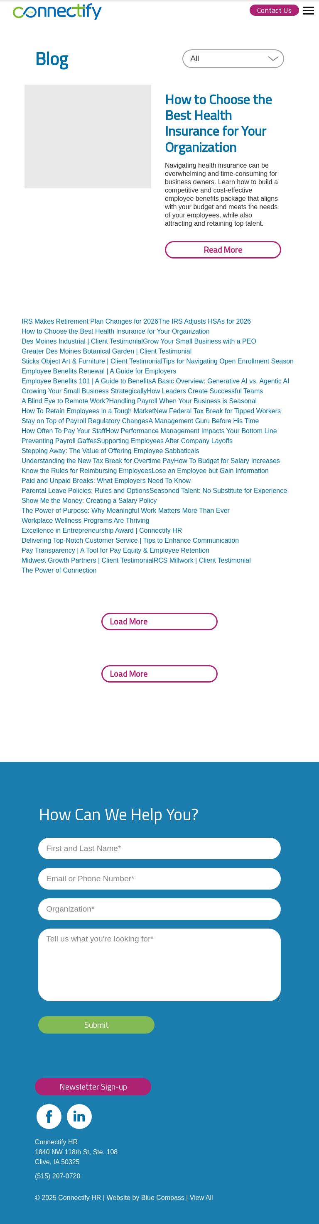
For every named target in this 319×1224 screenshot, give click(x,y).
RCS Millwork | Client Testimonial (202, 560)
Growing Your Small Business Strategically (84, 391)
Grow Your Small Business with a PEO (199, 341)
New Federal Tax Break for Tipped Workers (217, 411)
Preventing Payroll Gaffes (59, 440)
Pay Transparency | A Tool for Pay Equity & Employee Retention (115, 550)
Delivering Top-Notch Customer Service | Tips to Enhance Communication (130, 540)
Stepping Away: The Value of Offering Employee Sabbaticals (110, 450)
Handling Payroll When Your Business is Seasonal (183, 401)
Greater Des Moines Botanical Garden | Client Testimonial (106, 351)
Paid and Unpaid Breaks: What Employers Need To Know (106, 480)
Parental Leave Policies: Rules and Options (86, 490)
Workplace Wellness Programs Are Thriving (86, 520)
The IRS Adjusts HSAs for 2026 (204, 321)
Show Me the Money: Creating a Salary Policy (89, 500)
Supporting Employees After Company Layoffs (165, 440)
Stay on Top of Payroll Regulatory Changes (85, 420)
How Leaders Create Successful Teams (205, 391)
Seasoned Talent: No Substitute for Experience (218, 490)
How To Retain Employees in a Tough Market (88, 411)
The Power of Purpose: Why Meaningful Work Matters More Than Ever (126, 510)
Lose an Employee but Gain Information (210, 470)
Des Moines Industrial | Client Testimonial (82, 341)
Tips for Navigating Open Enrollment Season (228, 361)
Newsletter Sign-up (93, 1086)
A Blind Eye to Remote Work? (65, 401)
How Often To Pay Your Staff (64, 430)
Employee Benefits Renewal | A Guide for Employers (99, 371)
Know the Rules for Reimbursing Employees (87, 470)
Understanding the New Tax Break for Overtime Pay (98, 460)
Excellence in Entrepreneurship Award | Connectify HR (102, 530)
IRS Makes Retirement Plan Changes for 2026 (90, 321)
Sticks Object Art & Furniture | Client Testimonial (92, 361)
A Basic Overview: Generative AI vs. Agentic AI (221, 381)
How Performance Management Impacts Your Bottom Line (191, 430)
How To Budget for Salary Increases (227, 460)
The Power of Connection (59, 570)
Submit (96, 1024)
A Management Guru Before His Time (204, 420)
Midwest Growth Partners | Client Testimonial (88, 560)
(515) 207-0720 (57, 1176)
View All (201, 1197)
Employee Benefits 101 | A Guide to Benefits (87, 381)
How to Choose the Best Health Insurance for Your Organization (116, 331)
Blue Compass (162, 1197)
